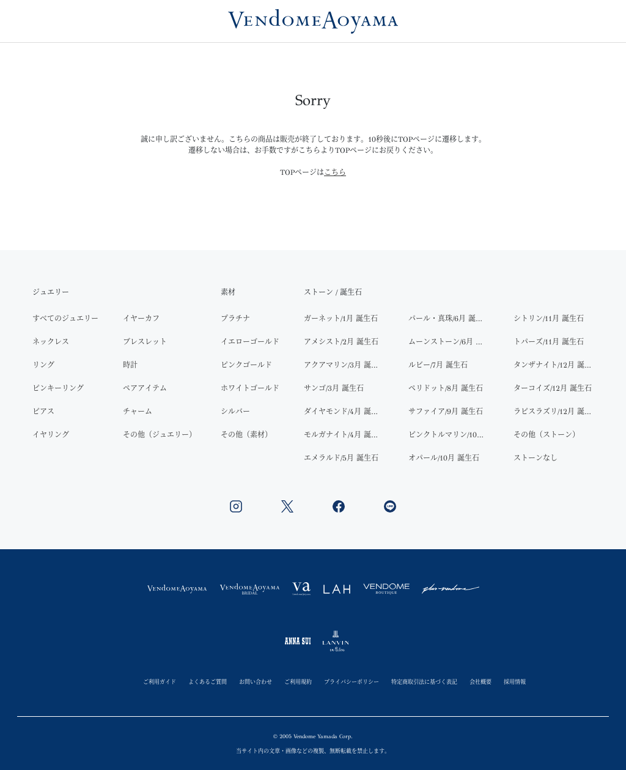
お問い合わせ (255, 681)
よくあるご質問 (207, 681)
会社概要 (481, 681)
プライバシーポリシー (351, 681)
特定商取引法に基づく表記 (424, 681)
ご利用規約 (298, 681)
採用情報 (515, 681)
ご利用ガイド (159, 681)
